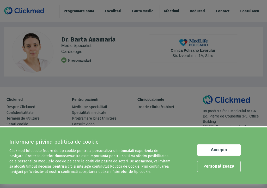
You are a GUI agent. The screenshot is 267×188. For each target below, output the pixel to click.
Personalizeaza (218, 166)
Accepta (219, 150)
